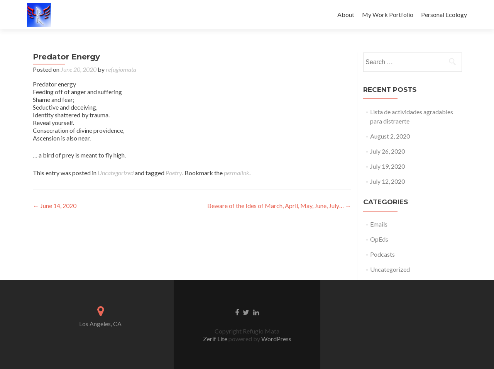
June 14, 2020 (54, 205)
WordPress (275, 338)
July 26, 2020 (387, 151)
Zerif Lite (215, 338)
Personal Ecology (444, 14)
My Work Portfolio (387, 14)
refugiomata (121, 69)
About (345, 14)
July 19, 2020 (387, 166)
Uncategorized (116, 172)
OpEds (379, 239)
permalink (236, 172)
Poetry (174, 172)
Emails (378, 224)
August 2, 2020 (390, 136)
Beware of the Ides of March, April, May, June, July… (279, 205)
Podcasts (382, 254)
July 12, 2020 (387, 181)
